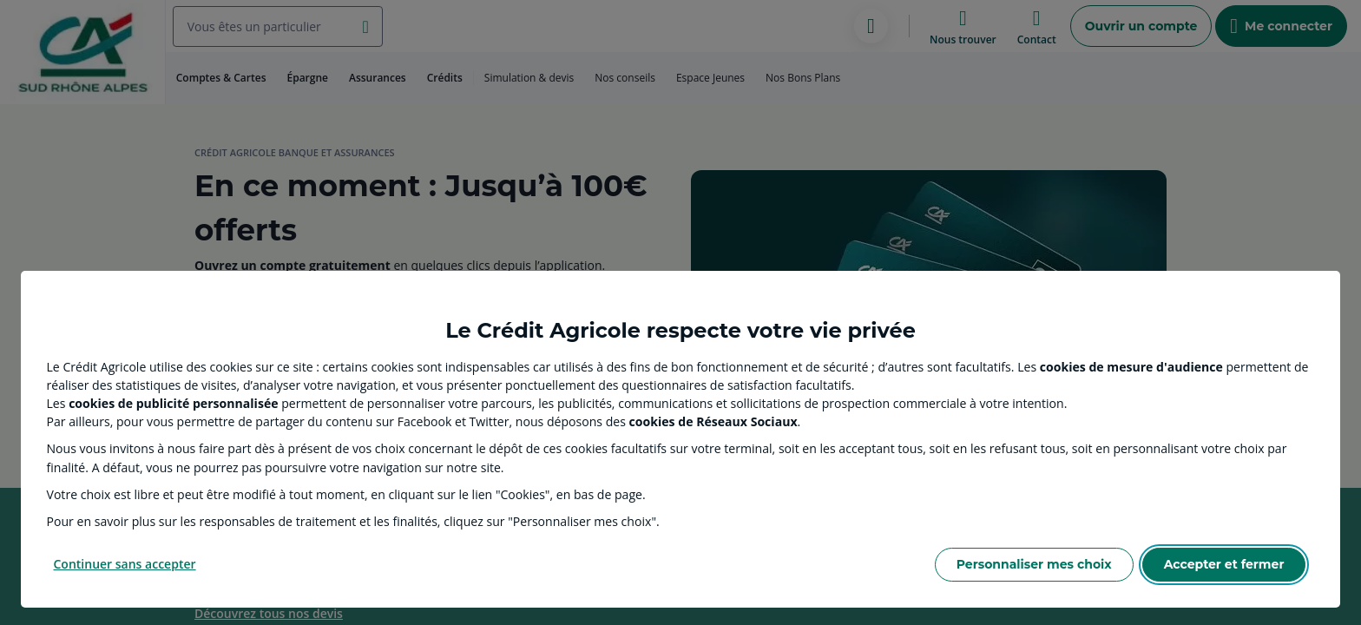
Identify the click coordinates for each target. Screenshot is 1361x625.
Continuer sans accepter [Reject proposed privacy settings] (125, 564)
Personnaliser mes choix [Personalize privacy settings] (1034, 564)
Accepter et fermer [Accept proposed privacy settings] (1224, 564)
